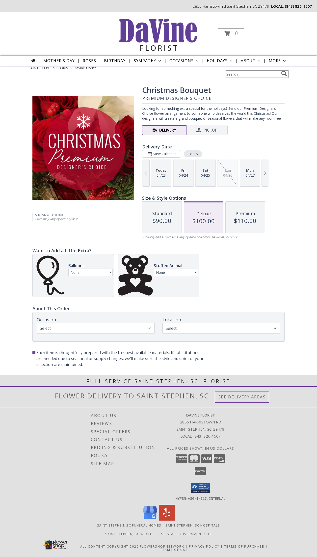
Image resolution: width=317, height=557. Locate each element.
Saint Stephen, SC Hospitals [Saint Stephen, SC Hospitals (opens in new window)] (192, 525)
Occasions (184, 60)
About (251, 60)
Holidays (220, 60)
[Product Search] (252, 74)
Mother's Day (59, 60)
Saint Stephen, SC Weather (131, 533)
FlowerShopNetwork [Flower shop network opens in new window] (162, 546)
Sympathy (148, 60)
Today (193, 153)
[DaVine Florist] (158, 31)
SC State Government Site (186, 533)
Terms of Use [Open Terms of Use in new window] (174, 549)
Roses (89, 60)
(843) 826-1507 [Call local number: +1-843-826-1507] (298, 6)
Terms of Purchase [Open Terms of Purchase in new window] (244, 546)
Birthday (114, 60)
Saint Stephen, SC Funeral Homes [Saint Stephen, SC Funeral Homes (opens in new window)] (129, 525)
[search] (284, 74)
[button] (231, 33)
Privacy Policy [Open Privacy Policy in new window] (204, 546)
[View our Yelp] (167, 519)
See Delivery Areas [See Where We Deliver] (242, 397)
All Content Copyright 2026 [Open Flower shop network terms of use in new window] (109, 546)
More (278, 60)
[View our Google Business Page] (150, 519)
